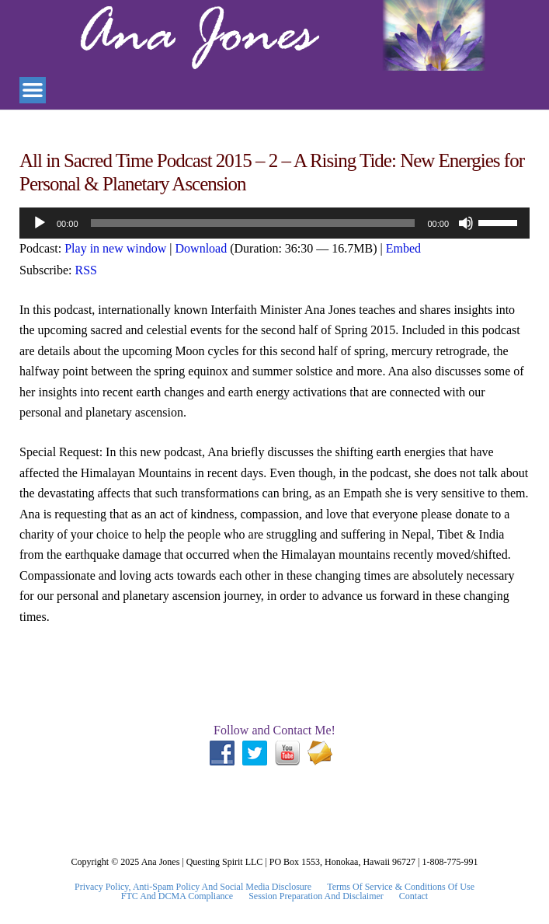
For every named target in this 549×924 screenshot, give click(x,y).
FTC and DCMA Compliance (177, 896)
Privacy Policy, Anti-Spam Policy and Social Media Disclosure (193, 886)
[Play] (39, 223)
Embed (403, 248)
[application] (274, 223)
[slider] (253, 223)
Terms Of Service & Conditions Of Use (400, 886)
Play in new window (115, 248)
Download (201, 248)
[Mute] (466, 223)
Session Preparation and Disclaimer (316, 896)
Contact (413, 896)
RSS (86, 270)
